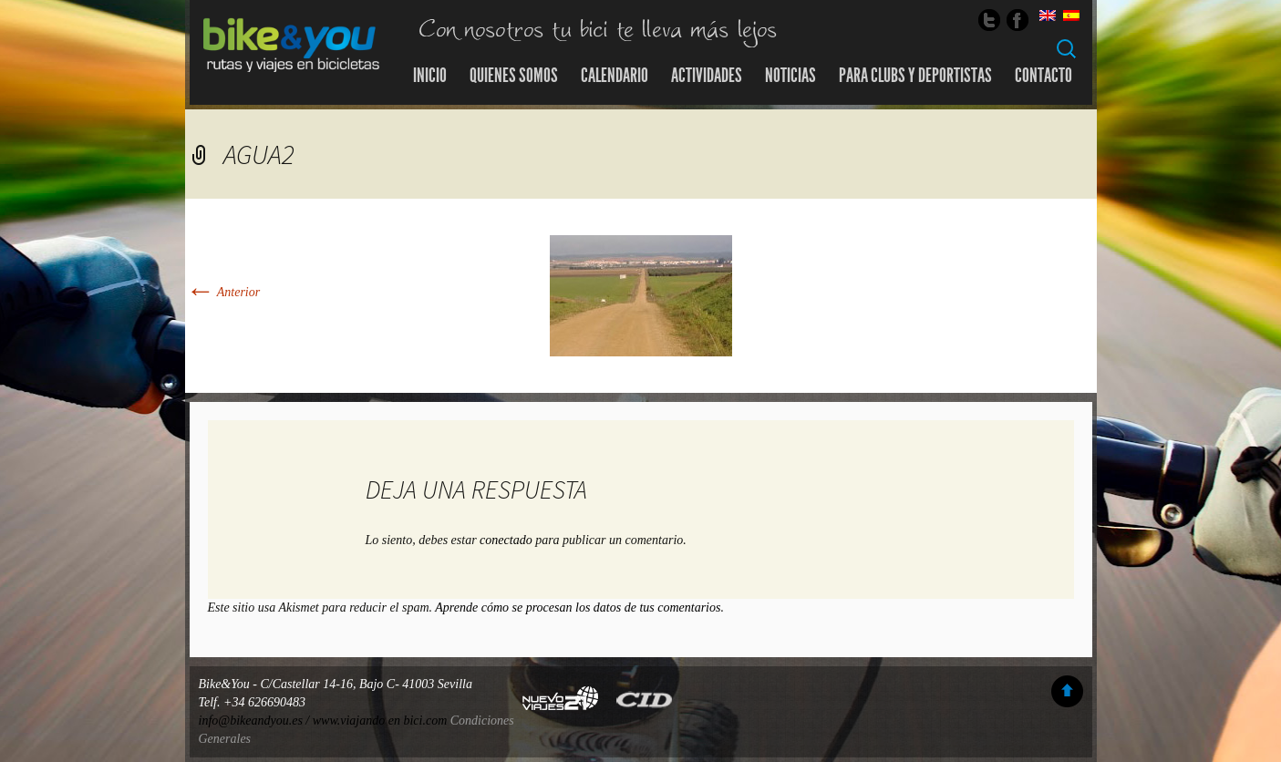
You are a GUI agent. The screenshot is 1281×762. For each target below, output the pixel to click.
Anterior (223, 292)
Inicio (430, 76)
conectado (506, 540)
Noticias (790, 76)
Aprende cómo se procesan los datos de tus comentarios (577, 607)
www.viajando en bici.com (380, 720)
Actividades (706, 76)
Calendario (614, 76)
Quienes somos (514, 76)
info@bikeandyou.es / (256, 720)
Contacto (1043, 76)
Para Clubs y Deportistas (915, 76)
